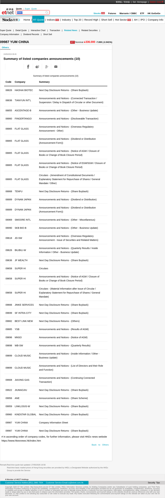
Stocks (99, 13)
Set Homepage (140, 2)
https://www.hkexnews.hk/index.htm (21, 440)
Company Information (9, 34)
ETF (142, 13)
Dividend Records (31, 34)
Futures (112, 13)
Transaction (55, 30)
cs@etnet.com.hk (75, 483)
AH (136, 19)
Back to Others (100, 445)
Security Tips (154, 483)
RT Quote (38, 19)
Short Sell (106, 19)
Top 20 (77, 19)
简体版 (127, 2)
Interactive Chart (38, 30)
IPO (142, 19)
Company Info (155, 19)
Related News (70, 30)
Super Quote (31, 9)
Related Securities (89, 30)
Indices (51, 19)
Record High (91, 19)
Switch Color (157, 2)
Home (27, 19)
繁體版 (119, 2)
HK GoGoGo (154, 13)
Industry (66, 19)
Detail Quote (21, 30)
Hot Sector (121, 19)
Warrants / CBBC (128, 13)
